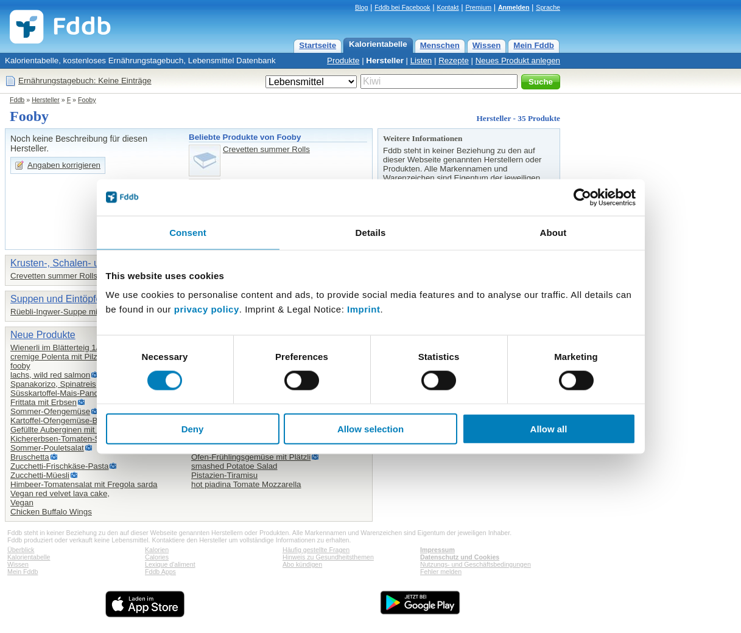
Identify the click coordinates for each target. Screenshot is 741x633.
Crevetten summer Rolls (266, 149)
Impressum (437, 549)
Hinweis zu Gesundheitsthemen (328, 557)
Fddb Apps (160, 571)
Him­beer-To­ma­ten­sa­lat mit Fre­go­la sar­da (83, 484)
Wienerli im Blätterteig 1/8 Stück (67, 347)
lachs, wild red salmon (50, 374)
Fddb (17, 99)
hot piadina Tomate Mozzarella (246, 484)
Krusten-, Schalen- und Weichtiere (84, 263)
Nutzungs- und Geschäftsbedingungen (475, 564)
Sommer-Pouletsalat (47, 447)
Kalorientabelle (378, 44)
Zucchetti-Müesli (39, 475)
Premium (478, 7)
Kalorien (157, 549)
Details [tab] (371, 232)
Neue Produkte (43, 335)
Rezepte (453, 60)
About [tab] (553, 232)
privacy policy (206, 309)
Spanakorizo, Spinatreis (53, 384)
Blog (361, 7)
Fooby (87, 99)
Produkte (343, 60)
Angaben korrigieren (63, 165)
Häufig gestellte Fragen (316, 549)
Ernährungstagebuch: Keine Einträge (85, 80)
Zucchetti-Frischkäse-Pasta (59, 466)
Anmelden (514, 7)
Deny (192, 429)
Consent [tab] (187, 232)
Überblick (20, 549)
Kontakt (447, 7)
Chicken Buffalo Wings (51, 511)
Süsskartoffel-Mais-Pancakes (62, 393)
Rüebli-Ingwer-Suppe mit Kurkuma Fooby (84, 311)
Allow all (548, 429)
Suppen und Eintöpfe (55, 299)
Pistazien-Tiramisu (224, 475)
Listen (421, 60)
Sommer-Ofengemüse (50, 411)
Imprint (363, 309)
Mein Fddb (533, 45)
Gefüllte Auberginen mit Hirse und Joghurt (85, 429)
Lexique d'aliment (170, 564)
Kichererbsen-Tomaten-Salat (61, 438)
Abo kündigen (302, 564)
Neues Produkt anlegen (518, 60)
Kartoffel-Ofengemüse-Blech (61, 420)
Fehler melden (441, 571)
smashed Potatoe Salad (234, 466)
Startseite (317, 45)
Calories (157, 557)
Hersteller (385, 60)
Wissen (486, 45)
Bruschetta (29, 457)
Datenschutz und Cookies (459, 557)
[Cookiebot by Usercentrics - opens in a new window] (582, 197)
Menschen (440, 45)
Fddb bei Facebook (402, 7)
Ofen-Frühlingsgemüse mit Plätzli (251, 457)
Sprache (548, 7)
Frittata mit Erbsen (43, 402)
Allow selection (370, 429)
